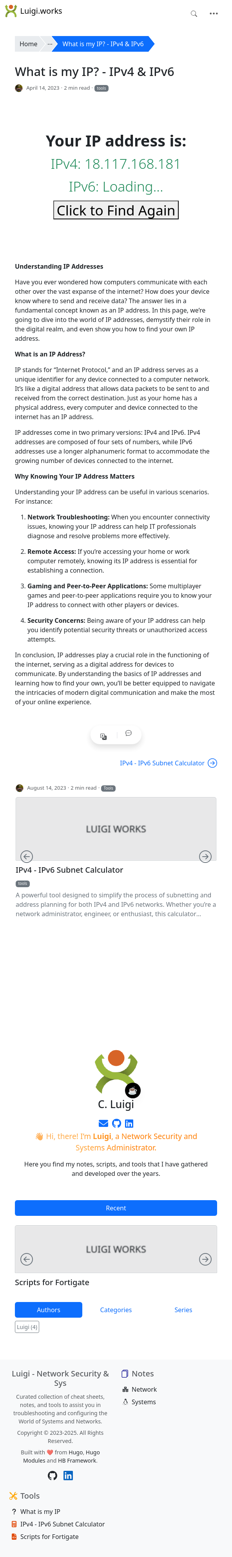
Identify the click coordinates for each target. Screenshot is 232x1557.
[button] (128, 732)
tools (101, 88)
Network (139, 1389)
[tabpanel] (116, 1260)
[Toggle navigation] (213, 13)
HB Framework (77, 1460)
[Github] (116, 1124)
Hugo (76, 1452)
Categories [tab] (116, 1310)
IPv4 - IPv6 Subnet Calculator (168, 763)
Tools (108, 788)
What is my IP (35, 1511)
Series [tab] (183, 1310)
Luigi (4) (27, 1327)
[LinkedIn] (129, 1124)
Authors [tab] (48, 1310)
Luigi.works (33, 11)
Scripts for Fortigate (52, 1282)
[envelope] (103, 1124)
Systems (139, 1402)
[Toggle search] (194, 13)
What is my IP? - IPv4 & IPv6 (103, 44)
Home (29, 44)
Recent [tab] (116, 1208)
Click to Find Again (115, 210)
